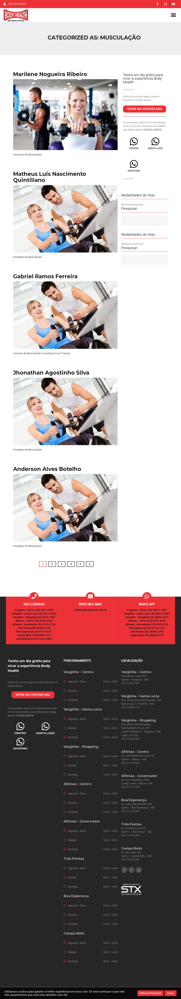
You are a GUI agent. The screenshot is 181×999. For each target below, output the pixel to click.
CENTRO (134, 149)
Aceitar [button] (170, 993)
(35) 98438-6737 (41, 636)
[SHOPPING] (133, 165)
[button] (173, 16)
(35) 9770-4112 (43, 633)
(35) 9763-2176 (46, 625)
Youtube (139, 871)
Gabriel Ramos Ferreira (45, 277)
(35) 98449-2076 (159, 618)
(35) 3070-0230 (44, 622)
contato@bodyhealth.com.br (90, 611)
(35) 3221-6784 (44, 611)
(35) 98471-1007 (157, 611)
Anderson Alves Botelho (47, 470)
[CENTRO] (133, 142)
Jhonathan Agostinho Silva (51, 374)
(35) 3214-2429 (47, 615)
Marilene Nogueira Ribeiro (50, 75)
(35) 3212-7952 (46, 618)
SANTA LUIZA (155, 149)
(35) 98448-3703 (41, 629)
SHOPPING (134, 172)
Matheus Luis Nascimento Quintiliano (49, 178)
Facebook (124, 871)
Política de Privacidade (150, 993)
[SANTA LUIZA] (155, 142)
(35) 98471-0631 (160, 615)
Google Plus (131, 871)
